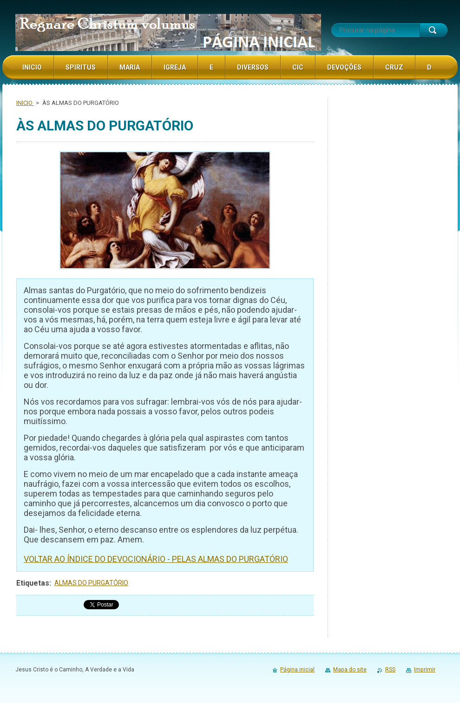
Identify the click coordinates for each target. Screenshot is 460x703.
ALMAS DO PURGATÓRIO (91, 583)
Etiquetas (32, 583)
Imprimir (424, 669)
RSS (390, 669)
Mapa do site (350, 669)
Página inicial (297, 669)
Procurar (433, 30)
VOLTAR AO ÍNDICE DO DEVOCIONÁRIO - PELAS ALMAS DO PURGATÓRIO (156, 559)
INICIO (25, 102)
